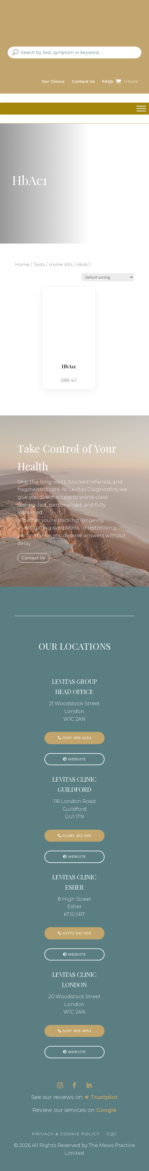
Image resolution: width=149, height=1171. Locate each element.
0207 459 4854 (76, 1031)
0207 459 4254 (76, 737)
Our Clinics (53, 81)
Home (22, 264)
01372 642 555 (76, 933)
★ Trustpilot (101, 1097)
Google (106, 1110)
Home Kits (60, 264)
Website (77, 759)
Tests (39, 264)
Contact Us (83, 81)
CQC (111, 1133)
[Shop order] (107, 277)
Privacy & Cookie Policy (66, 1133)
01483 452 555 (76, 835)
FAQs (107, 81)
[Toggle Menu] (141, 109)
